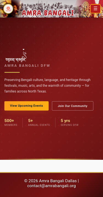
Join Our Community (72, 106)
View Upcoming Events (26, 106)
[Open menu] (95, 9)
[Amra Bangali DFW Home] (8, 9)
